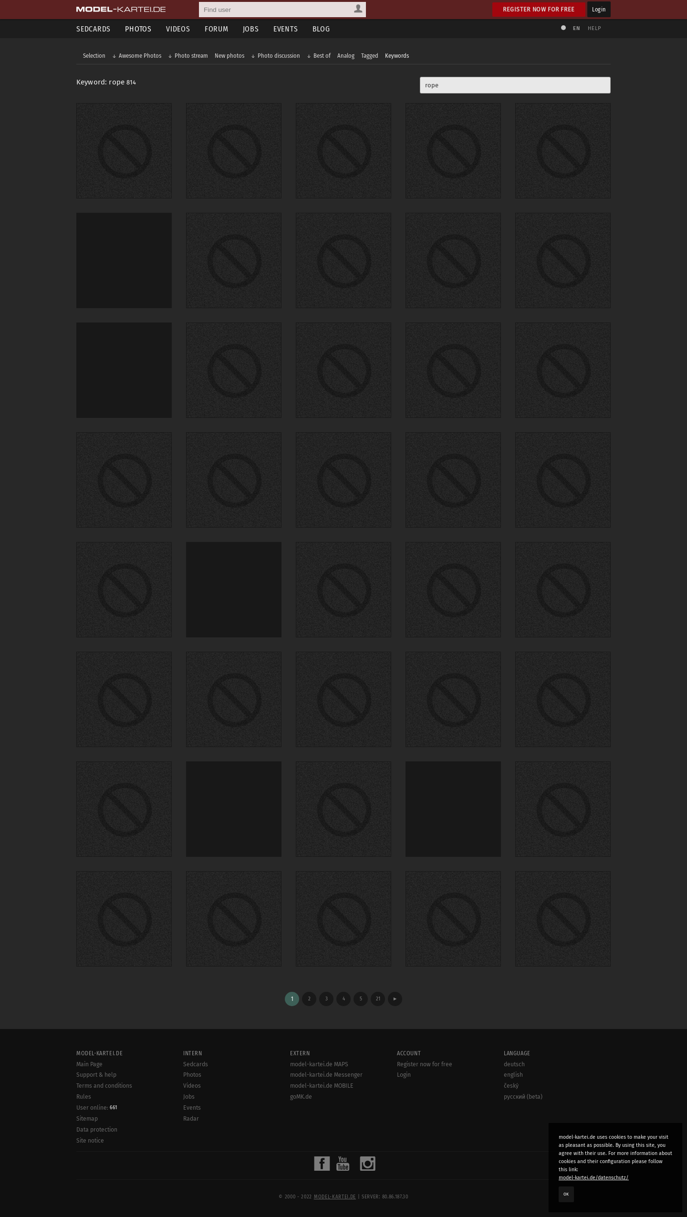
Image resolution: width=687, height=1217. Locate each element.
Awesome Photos (140, 55)
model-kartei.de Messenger (326, 1074)
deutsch (514, 1064)
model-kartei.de (335, 1197)
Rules (83, 1096)
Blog (321, 28)
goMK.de (301, 1096)
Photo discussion (279, 55)
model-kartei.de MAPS (319, 1064)
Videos (178, 28)
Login (599, 9)
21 (378, 999)
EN (576, 28)
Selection (94, 55)
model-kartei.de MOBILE (322, 1085)
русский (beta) (523, 1096)
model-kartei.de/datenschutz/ (594, 1178)
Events (285, 28)
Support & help (96, 1074)
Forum (217, 28)
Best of (322, 55)
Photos (138, 28)
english (513, 1074)
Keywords (397, 55)
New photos (229, 55)
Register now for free (539, 9)
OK (566, 1194)
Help (594, 28)
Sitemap (87, 1118)
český (511, 1085)
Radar (191, 1118)
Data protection (96, 1129)
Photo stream (191, 55)
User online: (96, 1107)
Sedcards (93, 28)
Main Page (89, 1064)
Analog (345, 55)
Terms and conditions (104, 1085)
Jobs (251, 28)
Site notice (90, 1140)
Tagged (369, 55)
